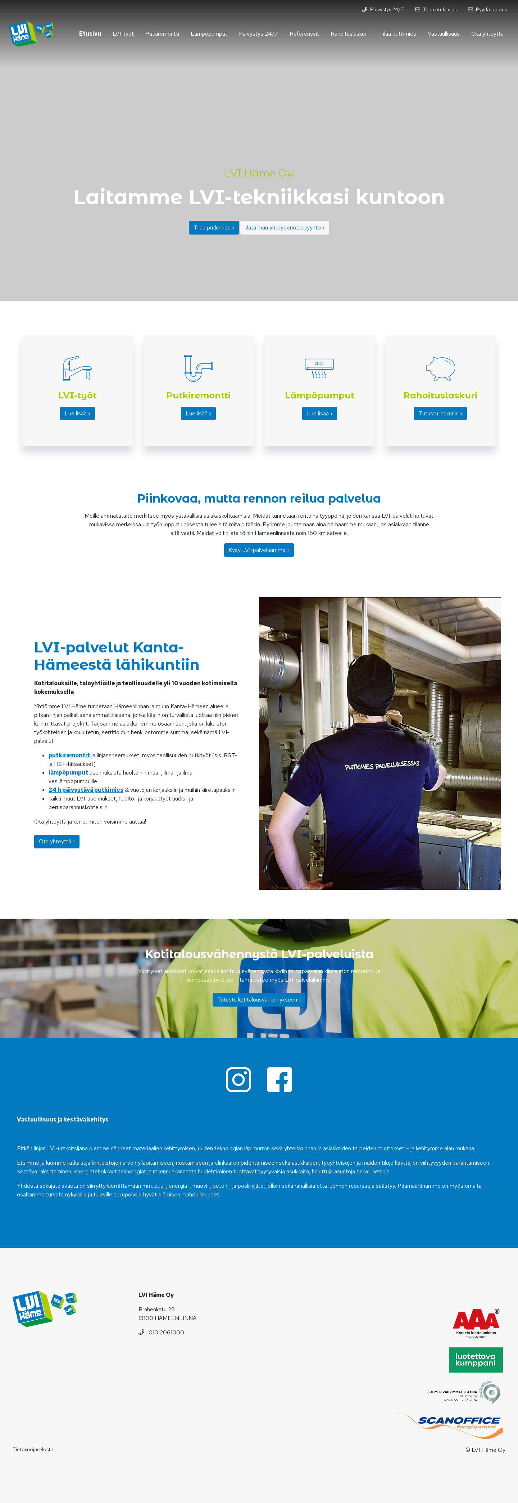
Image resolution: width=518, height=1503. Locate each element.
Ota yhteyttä (487, 33)
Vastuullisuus (444, 33)
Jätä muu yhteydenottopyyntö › (284, 227)
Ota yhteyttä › (57, 841)
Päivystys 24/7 (258, 33)
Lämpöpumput (209, 33)
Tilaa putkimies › (214, 227)
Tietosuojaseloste (33, 1449)
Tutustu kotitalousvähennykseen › (259, 999)
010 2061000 (161, 1332)
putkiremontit (69, 755)
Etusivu (90, 33)
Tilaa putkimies (397, 33)
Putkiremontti (162, 33)
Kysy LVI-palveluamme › (259, 550)
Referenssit (304, 33)
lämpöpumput (68, 772)
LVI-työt (123, 33)
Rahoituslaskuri (349, 33)
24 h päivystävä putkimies (86, 790)
